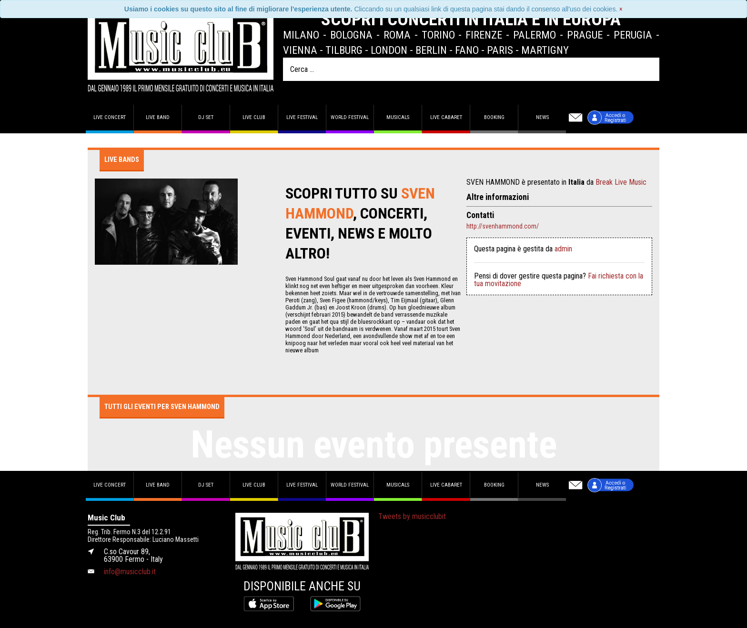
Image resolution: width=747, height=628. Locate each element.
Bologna (351, 35)
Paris (500, 50)
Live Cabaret (446, 117)
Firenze (483, 35)
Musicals (397, 117)
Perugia (633, 35)
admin (563, 248)
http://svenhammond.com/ (502, 226)
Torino (438, 35)
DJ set (205, 117)
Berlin (431, 50)
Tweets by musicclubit (412, 516)
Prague (585, 35)
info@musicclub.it (130, 571)
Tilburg (344, 50)
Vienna (300, 50)
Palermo (534, 35)
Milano (301, 35)
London (389, 50)
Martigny (545, 50)
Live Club (253, 117)
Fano (467, 50)
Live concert (109, 117)
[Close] (621, 9)
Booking (494, 117)
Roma (397, 35)
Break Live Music (621, 182)
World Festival (350, 117)
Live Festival (302, 117)
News (542, 117)
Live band (158, 117)
